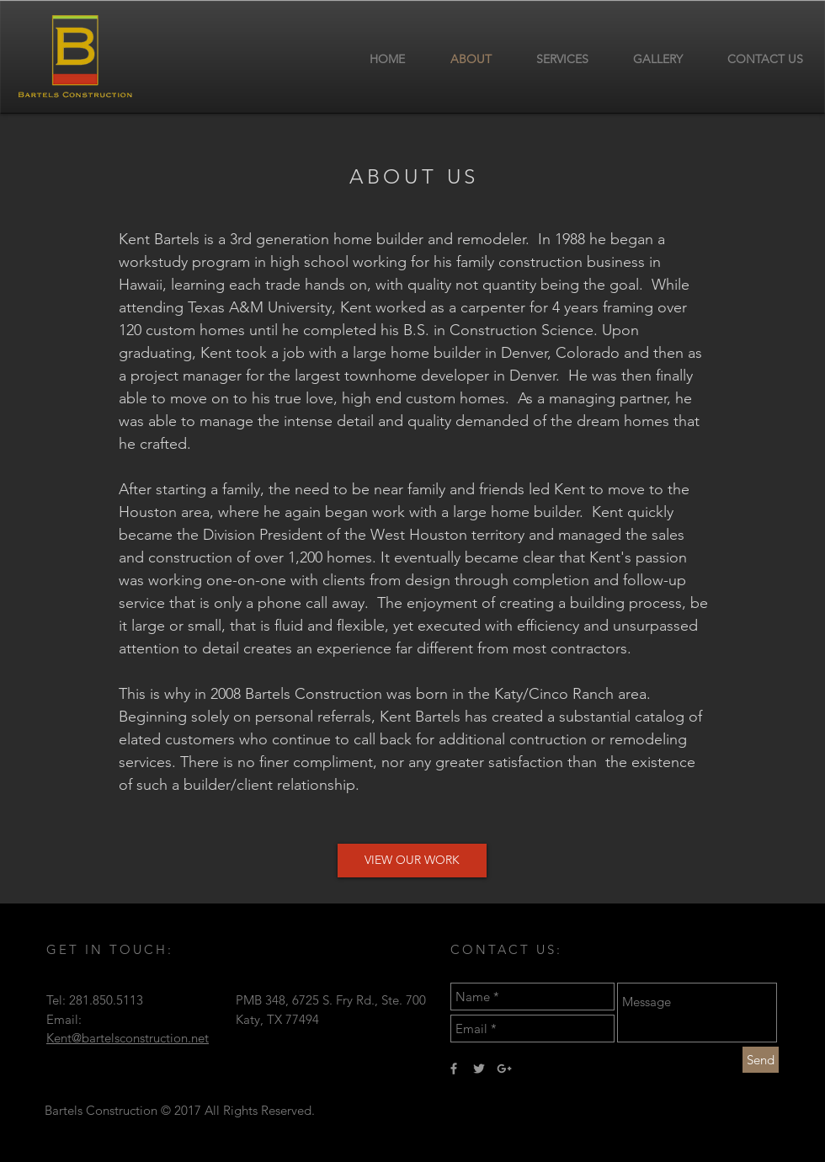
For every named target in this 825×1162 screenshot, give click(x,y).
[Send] (760, 1060)
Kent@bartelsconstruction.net (127, 1038)
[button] (412, 860)
